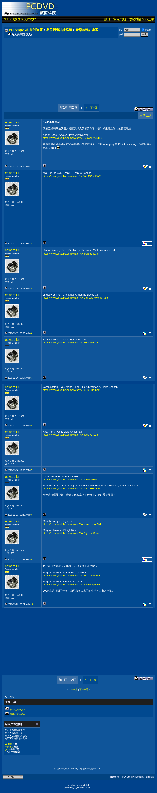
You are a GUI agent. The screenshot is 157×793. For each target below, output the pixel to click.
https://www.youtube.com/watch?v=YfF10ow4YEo (71, 342)
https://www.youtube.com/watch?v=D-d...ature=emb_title (75, 297)
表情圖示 (9, 746)
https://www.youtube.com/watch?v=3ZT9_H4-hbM (71, 389)
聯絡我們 (114, 777)
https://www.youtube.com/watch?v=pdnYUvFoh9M (72, 524)
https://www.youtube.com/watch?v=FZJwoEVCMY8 (72, 137)
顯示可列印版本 (17, 709)
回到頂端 (149, 777)
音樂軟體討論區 (87, 30)
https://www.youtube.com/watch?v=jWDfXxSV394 (71, 575)
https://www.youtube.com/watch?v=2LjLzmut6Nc (71, 533)
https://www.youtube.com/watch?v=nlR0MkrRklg (70, 479)
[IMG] (7, 749)
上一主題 (73, 689)
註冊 (107, 19)
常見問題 (119, 19)
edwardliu (12, 122)
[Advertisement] (78, 67)
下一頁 (93, 107)
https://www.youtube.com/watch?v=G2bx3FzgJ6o (71, 488)
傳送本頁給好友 (17, 714)
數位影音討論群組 (59, 30)
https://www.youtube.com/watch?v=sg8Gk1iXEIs (71, 434)
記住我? (147, 30)
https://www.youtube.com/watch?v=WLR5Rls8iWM (72, 176)
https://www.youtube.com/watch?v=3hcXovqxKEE (71, 584)
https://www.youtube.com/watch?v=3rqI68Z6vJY (70, 253)
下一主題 (83, 689)
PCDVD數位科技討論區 (19, 19)
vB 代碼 (8, 744)
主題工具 (145, 115)
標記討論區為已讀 (141, 19)
